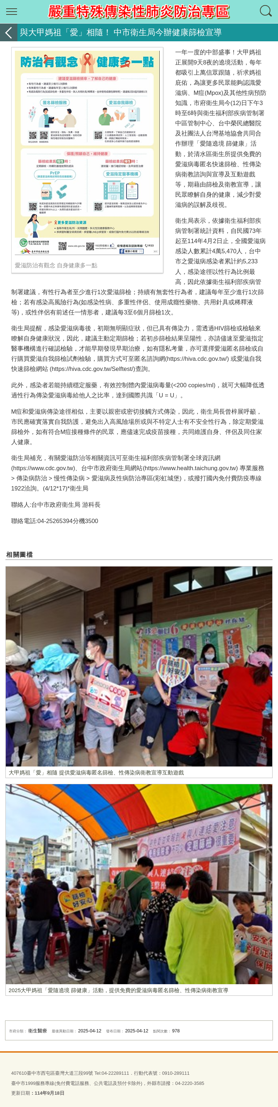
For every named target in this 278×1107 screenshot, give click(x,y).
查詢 (266, 11)
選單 (11, 11)
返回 (8, 32)
